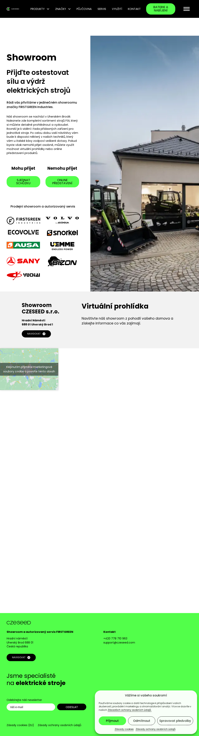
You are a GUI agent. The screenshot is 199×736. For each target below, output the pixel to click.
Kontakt (134, 9)
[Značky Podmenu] (69, 9)
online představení (62, 182)
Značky (60, 9)
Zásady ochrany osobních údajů (155, 729)
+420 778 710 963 (115, 638)
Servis (102, 9)
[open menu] (186, 9)
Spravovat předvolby (175, 721)
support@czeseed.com (119, 642)
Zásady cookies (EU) (20, 725)
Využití (117, 9)
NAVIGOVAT (36, 334)
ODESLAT (72, 707)
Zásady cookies (124, 729)
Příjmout (112, 721)
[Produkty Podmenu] (48, 9)
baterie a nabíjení (160, 9)
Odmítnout (141, 721)
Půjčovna (84, 9)
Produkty (38, 9)
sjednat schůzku (23, 182)
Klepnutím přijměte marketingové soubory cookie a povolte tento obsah (29, 369)
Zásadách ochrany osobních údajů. (130, 710)
